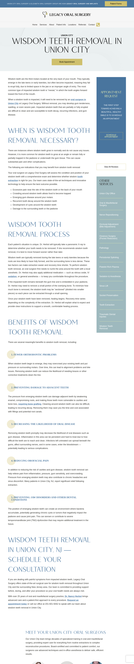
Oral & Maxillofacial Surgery (108, 204)
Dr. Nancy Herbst (73, 596)
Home (34, 25)
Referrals (82, 25)
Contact (91, 25)
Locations (72, 25)
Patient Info (61, 25)
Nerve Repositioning (108, 215)
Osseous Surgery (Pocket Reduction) (108, 237)
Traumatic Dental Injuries (107, 315)
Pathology (104, 248)
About (51, 25)
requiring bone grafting (29, 404)
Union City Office (107, 193)
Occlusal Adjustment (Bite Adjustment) (108, 225)
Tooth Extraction (107, 305)
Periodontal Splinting (109, 257)
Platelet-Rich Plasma (109, 267)
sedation (12, 276)
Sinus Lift (103, 286)
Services (43, 25)
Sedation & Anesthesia (110, 276)
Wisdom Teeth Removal (106, 327)
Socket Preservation (108, 295)
